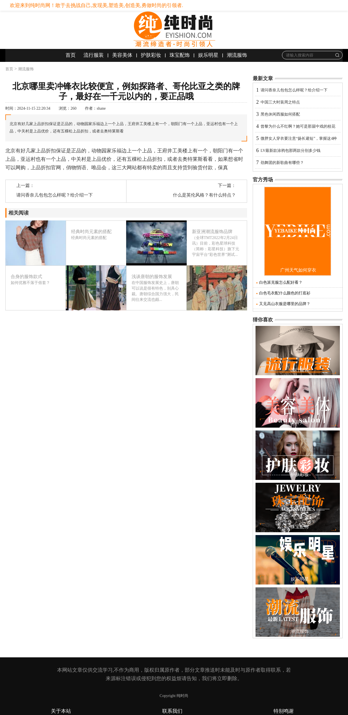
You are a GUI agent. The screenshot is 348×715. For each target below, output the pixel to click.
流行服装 (93, 55)
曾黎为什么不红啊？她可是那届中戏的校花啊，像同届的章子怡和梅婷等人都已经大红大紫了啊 (300, 128)
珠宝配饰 (180, 55)
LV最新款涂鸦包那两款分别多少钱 (290, 150)
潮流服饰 (237, 55)
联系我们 (172, 711)
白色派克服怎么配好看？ (280, 282)
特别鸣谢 (284, 711)
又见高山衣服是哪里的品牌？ (284, 304)
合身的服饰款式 (26, 276)
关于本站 (61, 711)
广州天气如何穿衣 (298, 270)
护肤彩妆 (151, 55)
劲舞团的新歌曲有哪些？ (282, 163)
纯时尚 (182, 696)
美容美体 (122, 55)
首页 (70, 55)
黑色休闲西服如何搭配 (280, 114)
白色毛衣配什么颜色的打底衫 (284, 293)
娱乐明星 (208, 55)
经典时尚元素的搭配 (91, 231)
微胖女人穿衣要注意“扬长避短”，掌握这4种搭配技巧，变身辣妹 (299, 140)
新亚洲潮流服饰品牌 (212, 231)
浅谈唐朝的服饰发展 (152, 276)
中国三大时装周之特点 (280, 102)
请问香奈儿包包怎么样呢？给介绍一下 (54, 195)
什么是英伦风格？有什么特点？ (204, 195)
